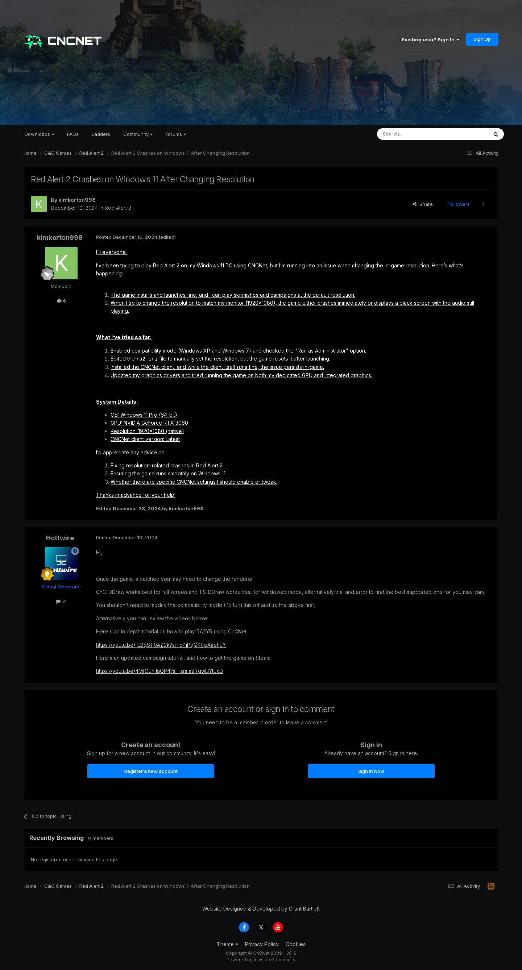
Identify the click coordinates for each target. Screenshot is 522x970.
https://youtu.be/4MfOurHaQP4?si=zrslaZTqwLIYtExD (159, 670)
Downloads (39, 134)
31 (61, 601)
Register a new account (151, 771)
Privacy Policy (262, 944)
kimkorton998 (77, 200)
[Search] (414, 134)
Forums (176, 134)
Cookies (296, 944)
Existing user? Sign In (431, 39)
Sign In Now (371, 771)
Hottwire (60, 537)
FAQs (73, 134)
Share (423, 204)
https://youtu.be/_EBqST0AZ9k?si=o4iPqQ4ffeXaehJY (161, 644)
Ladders (101, 134)
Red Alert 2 (118, 208)
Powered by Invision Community (261, 959)
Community (138, 134)
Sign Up (482, 39)
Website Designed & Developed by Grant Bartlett (261, 908)
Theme (227, 944)
